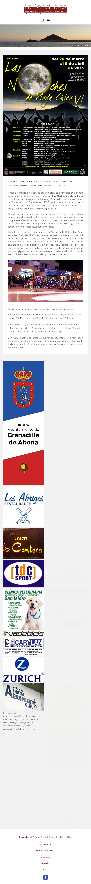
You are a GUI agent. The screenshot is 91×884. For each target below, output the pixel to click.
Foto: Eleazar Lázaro (81, 45)
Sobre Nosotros (45, 844)
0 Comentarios (61, 185)
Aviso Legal (45, 857)
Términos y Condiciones (45, 850)
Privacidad (45, 863)
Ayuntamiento (37, 185)
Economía (48, 185)
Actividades (25, 185)
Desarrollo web (32, 837)
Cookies (45, 869)
